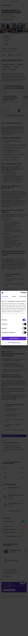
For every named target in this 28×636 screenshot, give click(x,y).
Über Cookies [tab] (23, 296)
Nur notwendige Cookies (14, 342)
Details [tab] (14, 296)
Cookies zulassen (14, 338)
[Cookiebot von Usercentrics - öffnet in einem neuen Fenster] (20, 293)
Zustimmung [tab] (5, 296)
